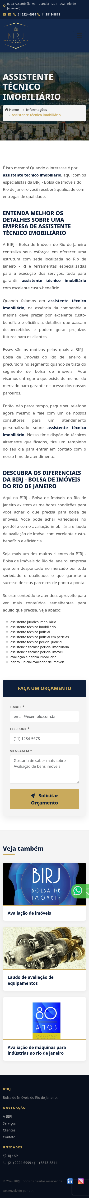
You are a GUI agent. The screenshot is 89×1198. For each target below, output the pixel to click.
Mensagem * (21, 751)
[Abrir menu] (79, 35)
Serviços (9, 1123)
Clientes (9, 1130)
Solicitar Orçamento (44, 799)
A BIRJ (7, 1116)
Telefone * (19, 728)
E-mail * (17, 707)
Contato (9, 1137)
